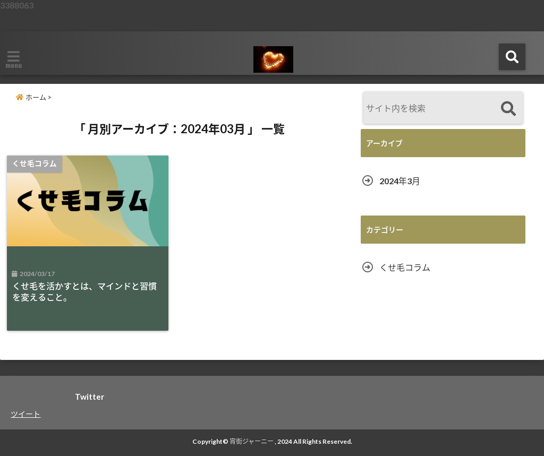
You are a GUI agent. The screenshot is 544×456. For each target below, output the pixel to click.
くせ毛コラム (404, 267)
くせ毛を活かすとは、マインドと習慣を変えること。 (84, 291)
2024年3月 (399, 181)
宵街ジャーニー (252, 441)
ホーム (31, 97)
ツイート (25, 413)
